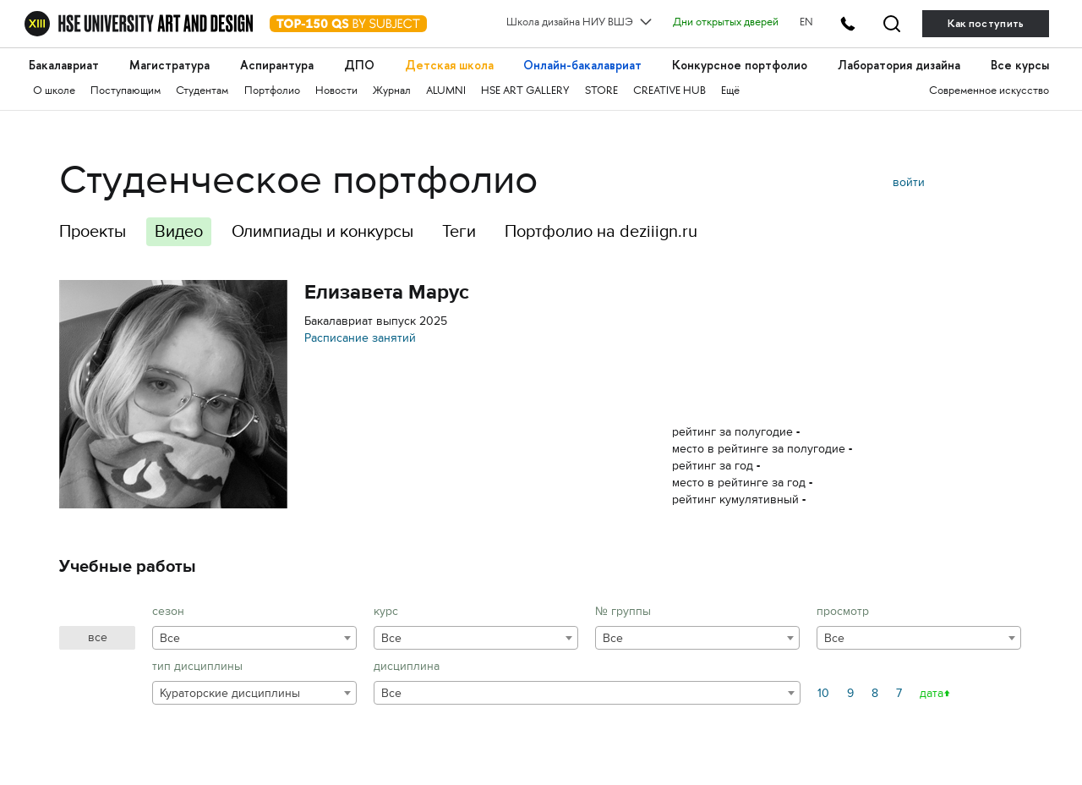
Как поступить (986, 23)
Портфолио (272, 91)
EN (806, 23)
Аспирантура (277, 65)
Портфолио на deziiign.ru (601, 231)
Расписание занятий (360, 338)
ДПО (359, 65)
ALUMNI (446, 91)
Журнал (392, 91)
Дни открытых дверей (726, 23)
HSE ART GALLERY (525, 91)
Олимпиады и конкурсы (322, 231)
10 (823, 693)
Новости (336, 91)
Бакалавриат (64, 65)
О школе (54, 91)
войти (909, 182)
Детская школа (449, 65)
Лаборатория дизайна (899, 65)
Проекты (92, 231)
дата (931, 693)
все (97, 637)
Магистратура (169, 65)
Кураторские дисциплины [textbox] (230, 693)
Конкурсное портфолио (739, 65)
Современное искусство (989, 91)
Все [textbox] (170, 638)
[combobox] (254, 638)
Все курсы (1020, 65)
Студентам (202, 91)
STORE (601, 91)
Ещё (730, 91)
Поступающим (125, 91)
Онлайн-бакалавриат (582, 65)
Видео (179, 231)
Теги (459, 231)
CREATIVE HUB (669, 91)
